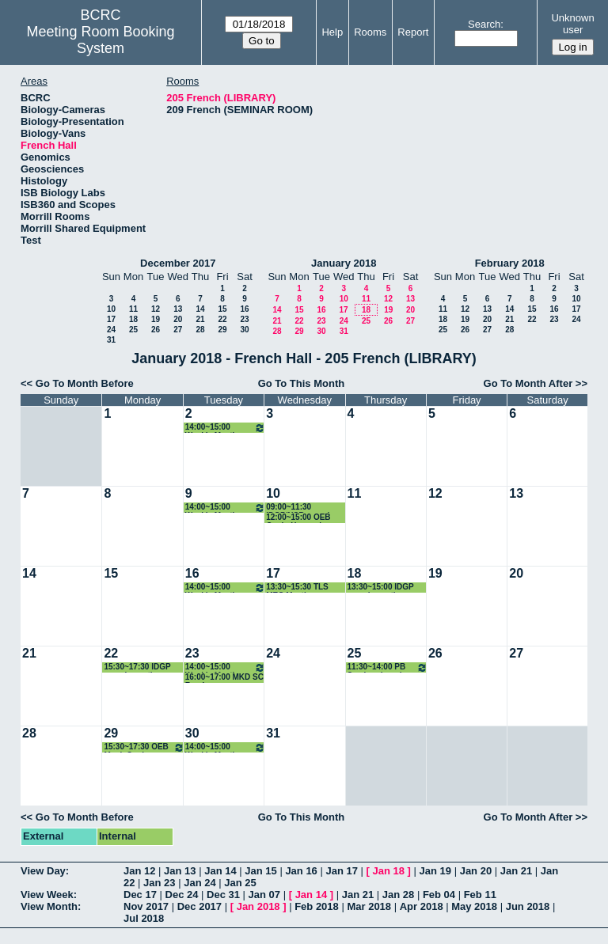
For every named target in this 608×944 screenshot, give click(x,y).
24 (111, 329)
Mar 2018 (369, 906)
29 (222, 329)
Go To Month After (528, 383)
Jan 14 (220, 871)
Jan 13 (180, 871)
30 (244, 329)
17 (111, 319)
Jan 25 (240, 883)
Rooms (370, 32)
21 (200, 319)
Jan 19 (435, 871)
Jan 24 (199, 883)
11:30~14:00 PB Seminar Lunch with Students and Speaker (388, 667)
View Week (47, 894)
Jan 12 (139, 871)
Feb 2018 (316, 906)
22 (222, 319)
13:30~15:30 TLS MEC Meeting (297, 587)
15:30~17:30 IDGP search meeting (137, 667)
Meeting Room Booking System (101, 40)
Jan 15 (260, 871)
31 (111, 340)
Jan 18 (389, 871)
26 (155, 329)
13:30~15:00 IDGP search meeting (381, 587)
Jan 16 (301, 871)
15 (222, 309)
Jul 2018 (144, 918)
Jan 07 (264, 894)
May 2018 (474, 906)
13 (177, 309)
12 (155, 309)
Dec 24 (182, 894)
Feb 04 (439, 894)
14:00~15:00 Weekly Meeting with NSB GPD (225, 428)
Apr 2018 (421, 906)
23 (244, 319)
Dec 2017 (199, 906)
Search (484, 24)
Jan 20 (476, 871)
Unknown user (572, 24)
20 (177, 319)
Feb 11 (480, 894)
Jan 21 (516, 871)
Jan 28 (398, 894)
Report (412, 32)
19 (155, 319)
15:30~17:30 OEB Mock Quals (144, 747)
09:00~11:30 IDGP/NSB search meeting (299, 507)
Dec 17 (140, 894)
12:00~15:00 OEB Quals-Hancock (298, 518)
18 (133, 319)
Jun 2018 (528, 906)
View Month (49, 906)
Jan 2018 (258, 906)
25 (133, 329)
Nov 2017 (146, 906)
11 (133, 309)
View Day (43, 871)
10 (111, 309)
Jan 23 (159, 883)
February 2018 (510, 263)
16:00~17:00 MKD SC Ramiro (224, 678)
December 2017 (177, 263)
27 (177, 329)
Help (332, 32)
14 (200, 309)
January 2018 (343, 263)
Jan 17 (341, 871)
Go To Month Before (85, 383)
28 (200, 329)
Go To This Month (301, 383)
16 (244, 309)
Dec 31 (223, 894)
